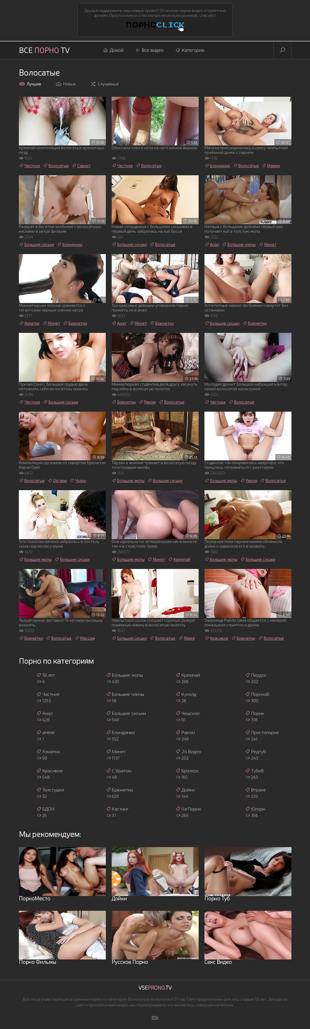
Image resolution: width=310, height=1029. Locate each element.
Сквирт (81, 165)
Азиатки (29, 323)
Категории (189, 50)
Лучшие (30, 84)
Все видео (149, 50)
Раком (147, 402)
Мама (186, 638)
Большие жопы (128, 480)
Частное (29, 165)
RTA (155, 1017)
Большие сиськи (36, 244)
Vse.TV (155, 987)
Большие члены (239, 244)
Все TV (44, 49)
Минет (267, 244)
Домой (113, 50)
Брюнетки (75, 323)
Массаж (85, 638)
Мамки (271, 165)
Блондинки (217, 165)
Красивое (216, 638)
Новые (65, 84)
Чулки (78, 480)
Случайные (104, 84)
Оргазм (57, 480)
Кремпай (179, 559)
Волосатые (56, 165)
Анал (211, 244)
